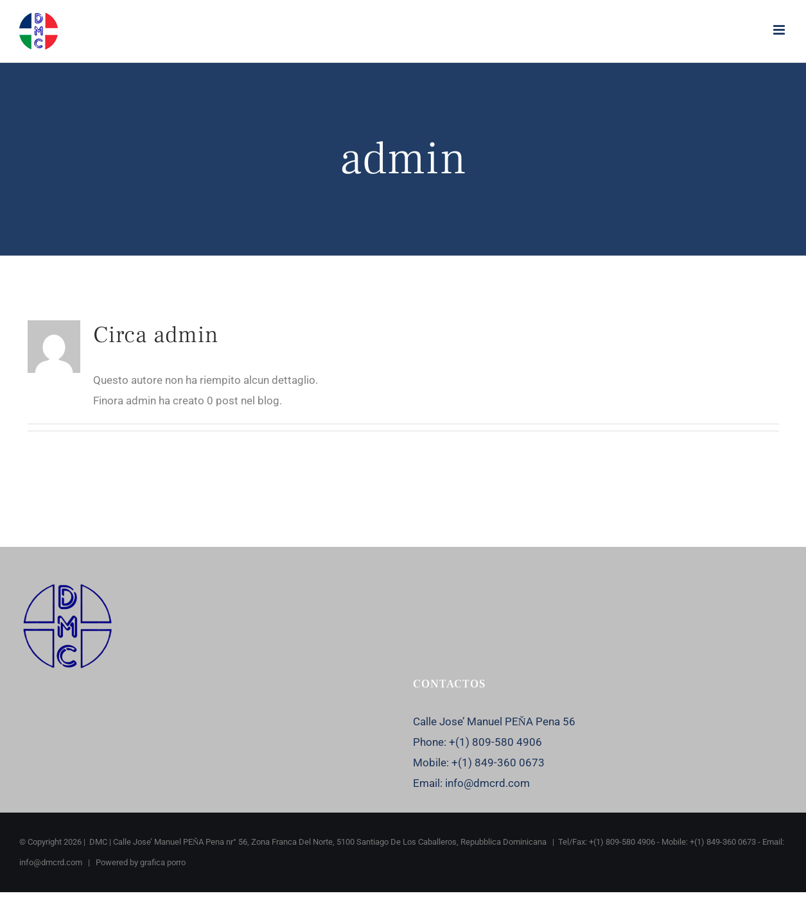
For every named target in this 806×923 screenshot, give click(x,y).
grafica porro (163, 862)
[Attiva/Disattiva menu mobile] (780, 30)
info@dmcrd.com (487, 783)
